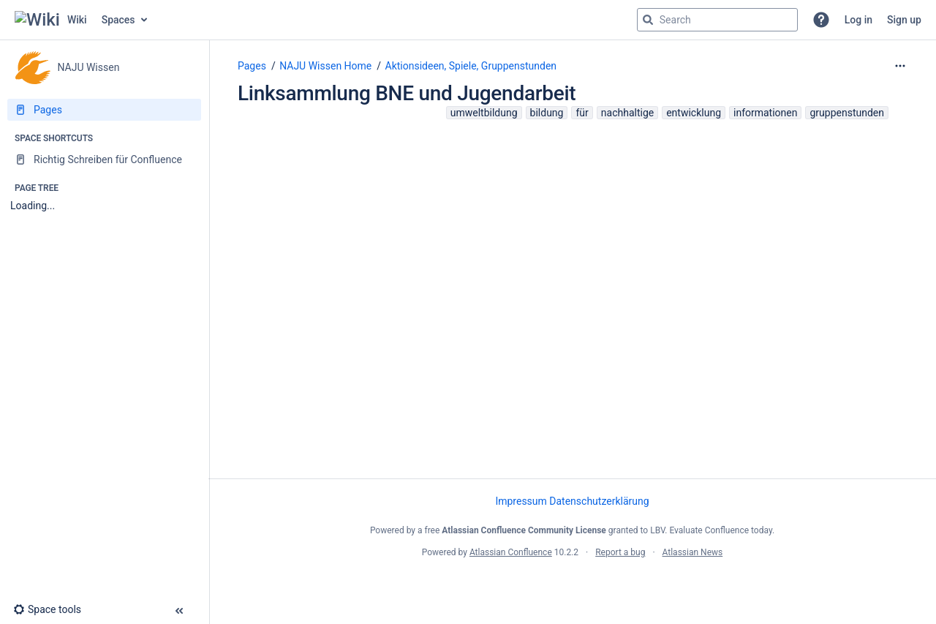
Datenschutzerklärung (599, 501)
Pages (252, 66)
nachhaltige (627, 113)
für (581, 113)
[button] (821, 19)
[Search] (648, 20)
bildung (547, 113)
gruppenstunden (846, 113)
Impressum (520, 501)
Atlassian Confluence (510, 552)
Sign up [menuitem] (904, 20)
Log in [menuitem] (858, 20)
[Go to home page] (50, 19)
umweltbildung (484, 113)
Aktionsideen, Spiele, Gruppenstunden (471, 66)
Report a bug (620, 552)
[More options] (900, 66)
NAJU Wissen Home (325, 66)
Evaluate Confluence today (720, 530)
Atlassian (572, 584)
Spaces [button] (118, 20)
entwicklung (693, 113)
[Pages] (104, 110)
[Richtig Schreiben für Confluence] (104, 159)
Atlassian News (693, 552)
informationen (765, 113)
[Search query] (717, 19)
